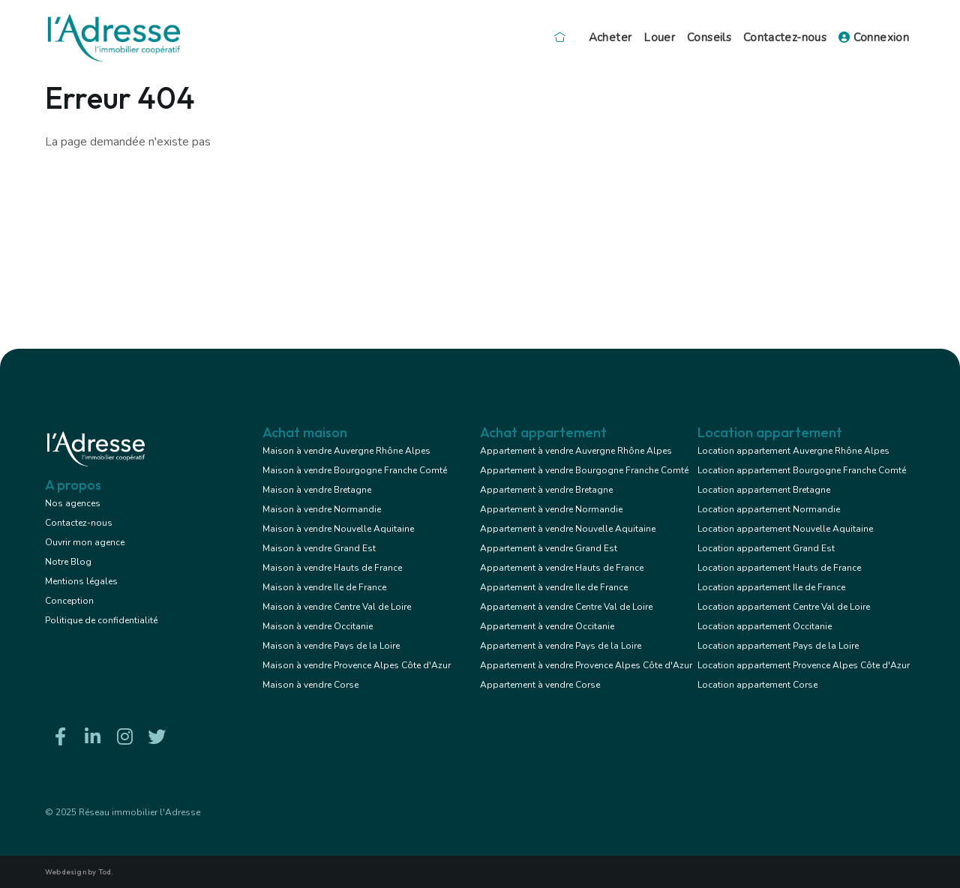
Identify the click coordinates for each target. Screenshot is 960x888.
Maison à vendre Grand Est (319, 548)
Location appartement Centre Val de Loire (784, 607)
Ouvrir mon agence (84, 542)
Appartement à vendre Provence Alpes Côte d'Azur (586, 665)
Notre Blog (68, 562)
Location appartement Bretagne (764, 490)
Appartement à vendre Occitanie (547, 626)
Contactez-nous (784, 37)
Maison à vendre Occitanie (317, 626)
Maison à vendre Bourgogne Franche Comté (354, 470)
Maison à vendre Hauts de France (332, 568)
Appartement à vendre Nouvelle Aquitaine (568, 529)
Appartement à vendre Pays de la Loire (560, 646)
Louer (659, 37)
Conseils (709, 37)
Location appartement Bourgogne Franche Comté (802, 470)
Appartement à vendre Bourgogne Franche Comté (584, 470)
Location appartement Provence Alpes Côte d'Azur (804, 665)
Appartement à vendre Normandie (551, 509)
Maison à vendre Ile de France (324, 587)
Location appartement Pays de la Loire (778, 646)
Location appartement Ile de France (771, 587)
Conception (69, 601)
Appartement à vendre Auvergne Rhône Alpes (576, 451)
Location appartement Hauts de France (779, 568)
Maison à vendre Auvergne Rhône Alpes (346, 451)
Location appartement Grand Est (766, 548)
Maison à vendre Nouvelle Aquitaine (338, 529)
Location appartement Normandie (769, 509)
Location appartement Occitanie (765, 626)
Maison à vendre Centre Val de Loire (336, 607)
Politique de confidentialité (101, 620)
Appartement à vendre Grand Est (548, 548)
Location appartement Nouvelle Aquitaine (785, 529)
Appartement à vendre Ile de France (554, 587)
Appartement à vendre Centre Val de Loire (566, 607)
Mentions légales (81, 581)
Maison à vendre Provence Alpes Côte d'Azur (356, 665)
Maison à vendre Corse (310, 685)
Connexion (873, 37)
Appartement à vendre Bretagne (546, 490)
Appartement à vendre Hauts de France (562, 568)
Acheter (610, 37)
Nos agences (72, 503)
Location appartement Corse (758, 685)
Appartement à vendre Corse (540, 685)
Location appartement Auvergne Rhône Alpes (794, 451)
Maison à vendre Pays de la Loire (331, 646)
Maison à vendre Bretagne (316, 490)
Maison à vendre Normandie (321, 509)
